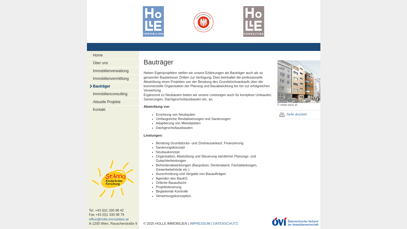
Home (98, 55)
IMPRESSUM (200, 223)
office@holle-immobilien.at (109, 219)
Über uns (100, 63)
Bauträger (102, 86)
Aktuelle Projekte (107, 102)
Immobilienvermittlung (111, 78)
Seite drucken (297, 114)
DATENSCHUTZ (225, 223)
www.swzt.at (288, 105)
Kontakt (99, 109)
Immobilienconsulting (110, 94)
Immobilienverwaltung (111, 71)
